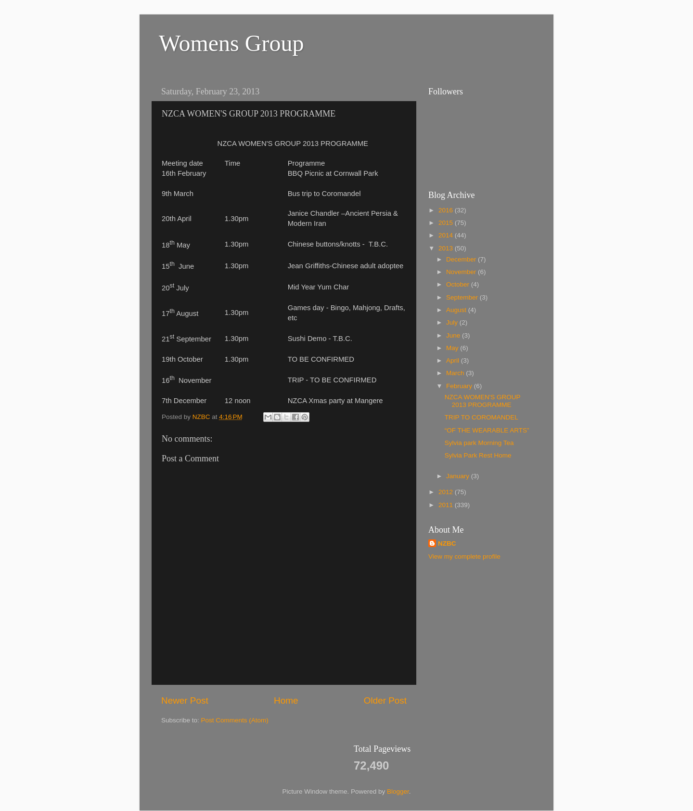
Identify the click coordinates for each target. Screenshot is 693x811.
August (457, 310)
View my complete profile (464, 556)
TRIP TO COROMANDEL (481, 417)
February (460, 386)
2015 (446, 222)
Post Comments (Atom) (235, 720)
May (453, 348)
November (462, 271)
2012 (446, 492)
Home (286, 700)
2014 (446, 235)
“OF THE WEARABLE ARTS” (487, 430)
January (458, 476)
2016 (446, 210)
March (456, 373)
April (453, 360)
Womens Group (231, 43)
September (463, 297)
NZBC (447, 543)
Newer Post (184, 700)
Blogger (398, 791)
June (454, 335)
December (462, 259)
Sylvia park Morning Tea (479, 442)
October (458, 284)
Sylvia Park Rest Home (478, 455)
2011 (446, 505)
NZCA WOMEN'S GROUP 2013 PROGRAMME (483, 400)
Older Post (385, 700)
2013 (446, 248)
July (453, 322)
